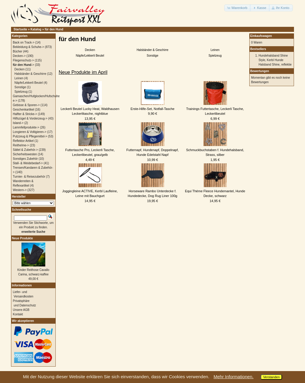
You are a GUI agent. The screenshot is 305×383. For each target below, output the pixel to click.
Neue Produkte (22, 238)
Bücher (17, 51)
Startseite (20, 29)
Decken (90, 50)
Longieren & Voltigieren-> (29, 132)
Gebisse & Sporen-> (26, 105)
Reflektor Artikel (23, 140)
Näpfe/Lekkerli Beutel (90, 55)
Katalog (35, 29)
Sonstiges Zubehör (25, 158)
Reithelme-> (21, 145)
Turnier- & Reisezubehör (29, 176)
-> (23, 64)
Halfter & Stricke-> (25, 114)
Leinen (215, 50)
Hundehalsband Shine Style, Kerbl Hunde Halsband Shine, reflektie (275, 60)
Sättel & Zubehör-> (25, 149)
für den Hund (54, 29)
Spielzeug (215, 55)
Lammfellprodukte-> (26, 127)
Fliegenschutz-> (23, 60)
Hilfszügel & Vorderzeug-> (30, 118)
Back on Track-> (24, 42)
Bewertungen (259, 71)
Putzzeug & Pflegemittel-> (30, 136)
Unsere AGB (21, 309)
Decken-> (19, 56)
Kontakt (18, 314)
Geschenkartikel (23, 109)
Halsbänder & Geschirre (153, 50)
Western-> (20, 190)
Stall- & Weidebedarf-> (28, 163)
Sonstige (152, 55)
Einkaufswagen (261, 36)
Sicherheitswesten (25, 154)
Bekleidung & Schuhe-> (28, 47)
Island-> (18, 123)
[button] (237, 7)
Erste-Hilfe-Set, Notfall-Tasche (152, 109)
